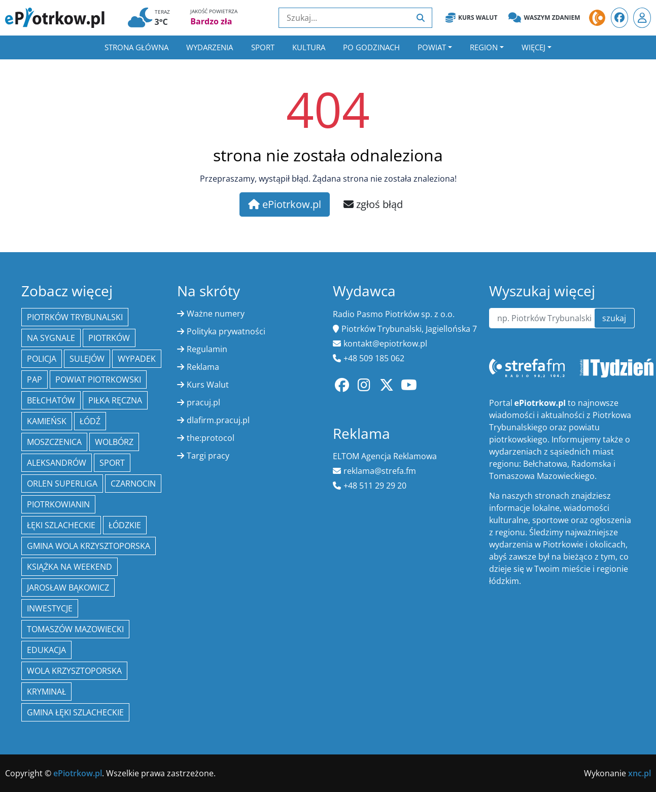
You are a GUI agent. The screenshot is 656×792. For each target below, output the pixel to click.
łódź (90, 421)
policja (41, 358)
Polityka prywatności (226, 331)
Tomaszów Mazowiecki (75, 629)
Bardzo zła (211, 21)
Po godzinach (371, 47)
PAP (34, 379)
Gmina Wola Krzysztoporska (88, 546)
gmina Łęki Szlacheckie (75, 712)
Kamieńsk (46, 421)
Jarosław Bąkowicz (68, 587)
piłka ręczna (115, 400)
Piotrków (109, 337)
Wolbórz (114, 441)
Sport (262, 47)
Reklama (203, 366)
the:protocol (210, 437)
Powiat (432, 47)
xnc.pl (639, 773)
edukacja (46, 650)
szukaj (614, 318)
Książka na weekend (69, 566)
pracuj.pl (203, 402)
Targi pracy (208, 455)
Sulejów (87, 358)
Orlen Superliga (62, 483)
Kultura (308, 47)
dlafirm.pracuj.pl (218, 420)
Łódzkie (125, 525)
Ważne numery (216, 313)
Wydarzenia (209, 47)
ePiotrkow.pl (284, 204)
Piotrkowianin (58, 504)
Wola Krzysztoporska (74, 670)
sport (112, 462)
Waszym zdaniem (544, 18)
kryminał (46, 691)
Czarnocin (133, 483)
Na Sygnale (51, 337)
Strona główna (136, 47)
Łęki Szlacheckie (61, 525)
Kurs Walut (471, 18)
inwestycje (50, 608)
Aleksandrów (56, 462)
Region (484, 47)
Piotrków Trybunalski (75, 317)
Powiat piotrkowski (98, 379)
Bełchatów (51, 400)
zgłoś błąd (373, 204)
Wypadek (137, 358)
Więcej (533, 47)
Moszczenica (54, 441)
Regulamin (207, 349)
